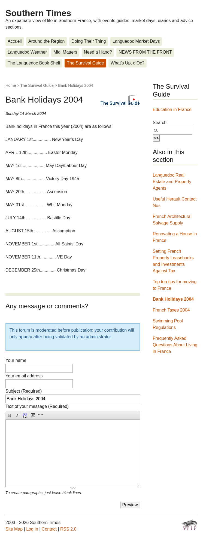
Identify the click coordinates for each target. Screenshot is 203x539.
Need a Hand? (98, 52)
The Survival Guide (85, 63)
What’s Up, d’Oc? (127, 63)
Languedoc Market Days (136, 41)
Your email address (24, 376)
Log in (32, 529)
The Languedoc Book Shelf (34, 63)
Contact (49, 529)
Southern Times (38, 13)
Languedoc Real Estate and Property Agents (172, 181)
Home (10, 85)
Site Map (14, 529)
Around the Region (46, 41)
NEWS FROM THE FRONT (145, 52)
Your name (15, 360)
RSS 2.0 (68, 529)
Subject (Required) (23, 391)
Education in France (172, 109)
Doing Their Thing (88, 41)
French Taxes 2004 (171, 310)
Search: (160, 122)
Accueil (15, 41)
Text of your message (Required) (37, 406)
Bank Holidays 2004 (173, 299)
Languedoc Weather (27, 52)
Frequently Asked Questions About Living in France (175, 345)
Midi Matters (65, 52)
